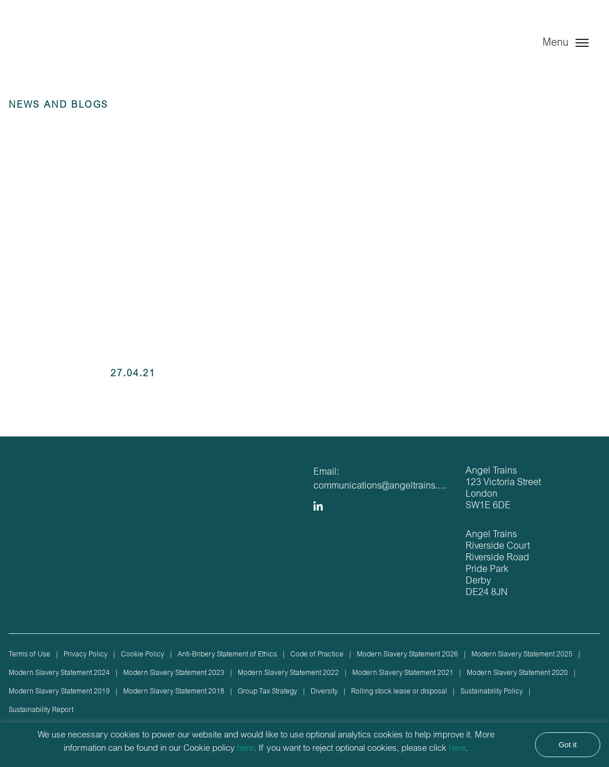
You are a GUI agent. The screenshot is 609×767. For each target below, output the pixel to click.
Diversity (324, 691)
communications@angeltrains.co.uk (386, 486)
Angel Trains (68, 53)
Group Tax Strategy (267, 691)
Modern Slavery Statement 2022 (288, 673)
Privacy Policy (86, 654)
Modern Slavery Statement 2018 (173, 691)
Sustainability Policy (491, 691)
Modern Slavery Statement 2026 (407, 654)
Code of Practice (317, 654)
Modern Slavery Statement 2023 (173, 673)
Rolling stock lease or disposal (399, 691)
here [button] (457, 748)
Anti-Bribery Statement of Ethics (227, 654)
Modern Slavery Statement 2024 (59, 673)
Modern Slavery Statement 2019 (59, 691)
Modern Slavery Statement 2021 (402, 673)
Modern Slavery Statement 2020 (517, 673)
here (245, 748)
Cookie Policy (142, 654)
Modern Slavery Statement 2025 (522, 654)
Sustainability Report (41, 710)
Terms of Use (29, 654)
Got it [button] (568, 744)
